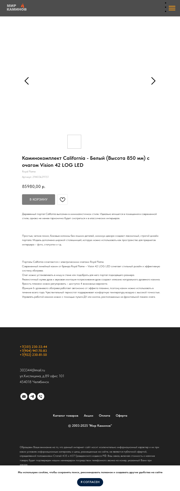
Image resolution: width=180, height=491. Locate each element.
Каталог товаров (65, 415)
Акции (88, 415)
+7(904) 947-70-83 (33, 351)
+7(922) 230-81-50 (33, 355)
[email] (23, 396)
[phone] (40, 396)
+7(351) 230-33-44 (33, 347)
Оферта (121, 415)
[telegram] (32, 396)
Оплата (104, 415)
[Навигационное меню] (172, 8)
